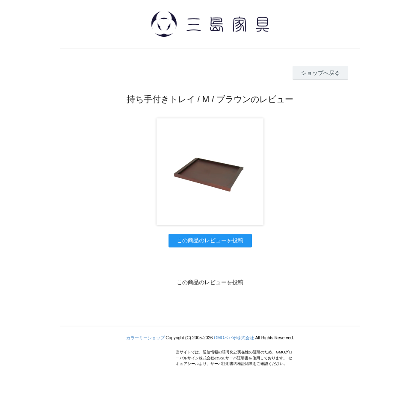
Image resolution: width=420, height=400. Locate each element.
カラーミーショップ (145, 337)
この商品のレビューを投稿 (210, 240)
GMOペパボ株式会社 (234, 337)
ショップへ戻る (320, 73)
